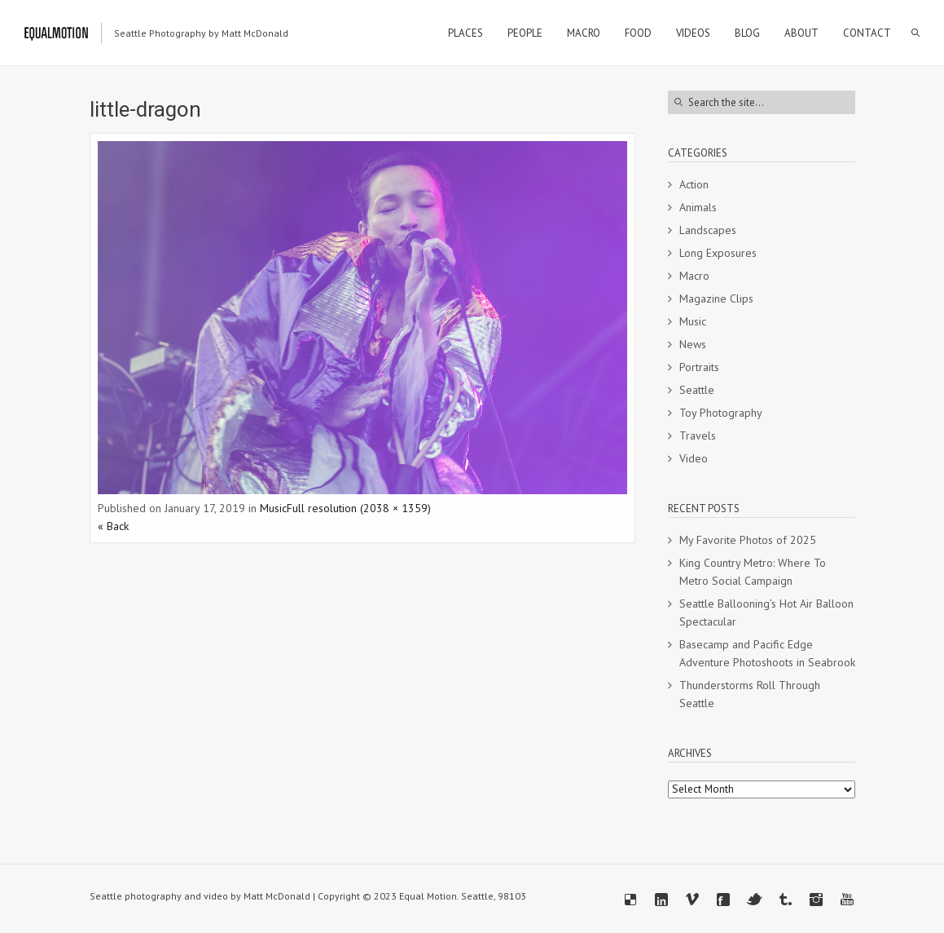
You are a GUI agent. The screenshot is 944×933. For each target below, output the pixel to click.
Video (693, 458)
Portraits (699, 367)
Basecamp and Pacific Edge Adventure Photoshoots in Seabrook (767, 653)
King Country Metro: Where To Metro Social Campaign (752, 571)
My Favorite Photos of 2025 (747, 540)
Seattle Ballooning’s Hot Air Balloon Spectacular (766, 612)
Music (273, 508)
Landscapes (707, 230)
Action (694, 184)
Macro (694, 275)
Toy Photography (720, 412)
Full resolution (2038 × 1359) (359, 508)
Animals (698, 207)
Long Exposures (718, 252)
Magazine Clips (716, 298)
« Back (113, 526)
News (692, 344)
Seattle (696, 389)
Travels (697, 435)
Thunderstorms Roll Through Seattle (749, 694)
